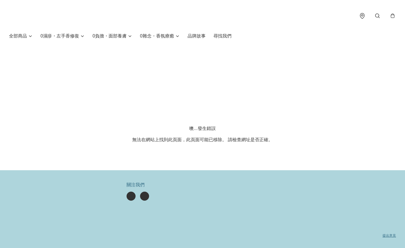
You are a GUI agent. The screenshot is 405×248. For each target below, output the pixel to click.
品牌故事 (197, 36)
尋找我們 (222, 36)
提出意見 (389, 236)
